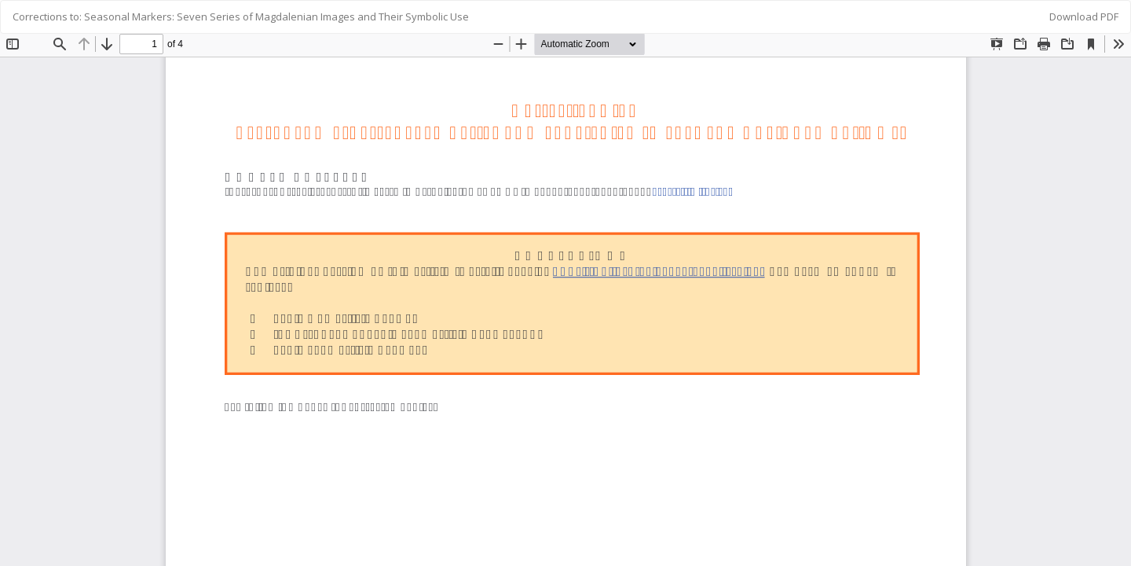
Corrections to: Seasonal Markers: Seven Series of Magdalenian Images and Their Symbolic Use (241, 16)
